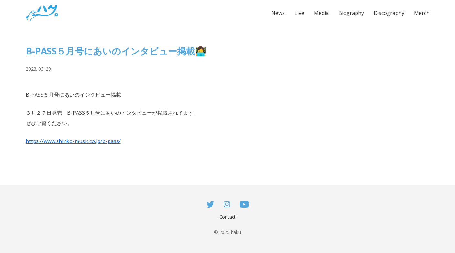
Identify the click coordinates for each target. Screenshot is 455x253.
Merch (421, 12)
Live (299, 12)
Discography (389, 12)
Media (321, 12)
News (278, 12)
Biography (351, 12)
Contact (227, 217)
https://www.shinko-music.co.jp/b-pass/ (73, 141)
